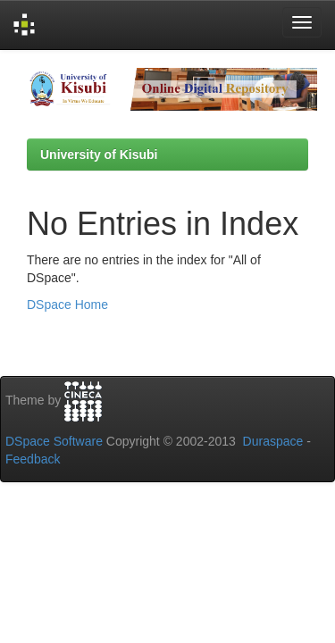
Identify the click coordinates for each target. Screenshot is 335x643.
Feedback (32, 459)
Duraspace (273, 441)
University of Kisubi (98, 154)
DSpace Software (54, 441)
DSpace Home (67, 304)
